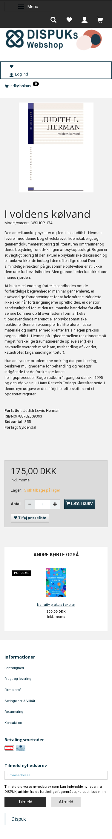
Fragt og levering (17, 679)
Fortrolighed (14, 668)
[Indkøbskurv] (56, 86)
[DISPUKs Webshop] (56, 38)
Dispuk (18, 819)
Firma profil (13, 690)
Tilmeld (25, 801)
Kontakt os (13, 723)
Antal (16, 503)
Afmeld (66, 801)
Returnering (13, 712)
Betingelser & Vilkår (19, 701)
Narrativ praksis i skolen (56, 604)
